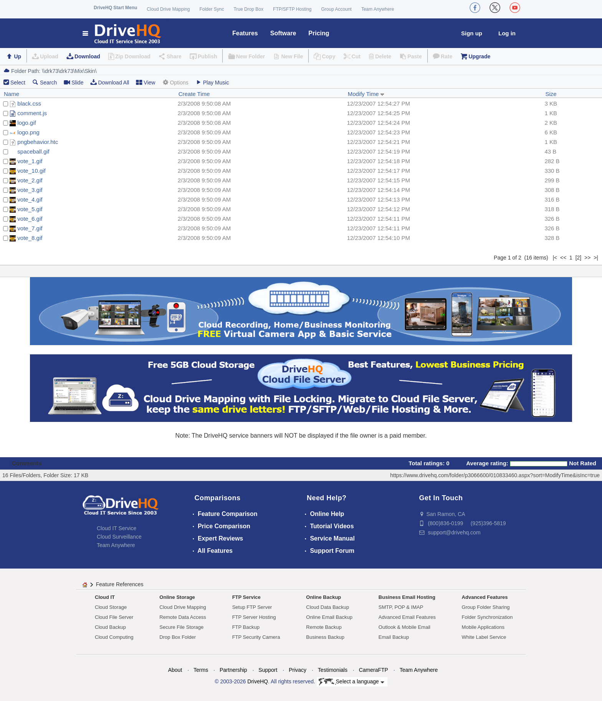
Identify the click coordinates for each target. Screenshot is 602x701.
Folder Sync (211, 9)
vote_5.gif (29, 209)
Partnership (233, 670)
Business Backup (325, 637)
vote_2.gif (29, 180)
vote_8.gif (29, 238)
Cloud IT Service (116, 528)
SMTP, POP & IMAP (401, 607)
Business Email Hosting (407, 597)
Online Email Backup (329, 617)
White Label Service (484, 637)
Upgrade (479, 56)
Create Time (194, 94)
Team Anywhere (377, 9)
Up (17, 56)
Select (17, 82)
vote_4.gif (29, 199)
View (145, 82)
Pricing (318, 33)
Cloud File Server (114, 617)
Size (550, 94)
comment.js (32, 113)
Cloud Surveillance (119, 537)
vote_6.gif (29, 218)
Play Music (212, 82)
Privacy (297, 670)
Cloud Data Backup (327, 607)
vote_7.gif (29, 228)
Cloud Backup (110, 627)
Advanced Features (485, 597)
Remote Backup (324, 627)
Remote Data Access (182, 617)
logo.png (28, 132)
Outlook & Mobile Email (404, 627)
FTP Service (246, 597)
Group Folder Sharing (486, 607)
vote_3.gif (29, 190)
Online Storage (177, 597)
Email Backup (394, 637)
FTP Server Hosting (254, 617)
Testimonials (332, 670)
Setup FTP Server (252, 607)
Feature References (120, 584)
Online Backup (323, 597)
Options (175, 82)
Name (11, 94)
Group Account (336, 9)
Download (87, 56)
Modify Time (366, 94)
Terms (201, 670)
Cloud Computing (114, 637)
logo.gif (26, 122)
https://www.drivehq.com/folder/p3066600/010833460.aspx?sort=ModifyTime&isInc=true (495, 475)
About (175, 670)
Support (267, 670)
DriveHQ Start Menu (115, 7)
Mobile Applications (483, 627)
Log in (507, 33)
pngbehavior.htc (37, 142)
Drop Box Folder (177, 637)
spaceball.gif (33, 151)
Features (245, 33)
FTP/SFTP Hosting (292, 9)
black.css (29, 103)
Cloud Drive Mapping (168, 9)
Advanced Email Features (407, 617)
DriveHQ (257, 681)
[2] (579, 258)
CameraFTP (373, 670)
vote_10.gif (31, 170)
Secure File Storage (181, 627)
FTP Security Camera (256, 637)
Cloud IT (105, 597)
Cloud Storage (111, 607)
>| (596, 258)
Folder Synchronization (487, 617)
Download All (109, 82)
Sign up (471, 33)
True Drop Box (248, 9)
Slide (73, 82)
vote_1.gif (29, 161)
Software (283, 33)
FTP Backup (246, 627)
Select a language (351, 682)
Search (44, 82)
